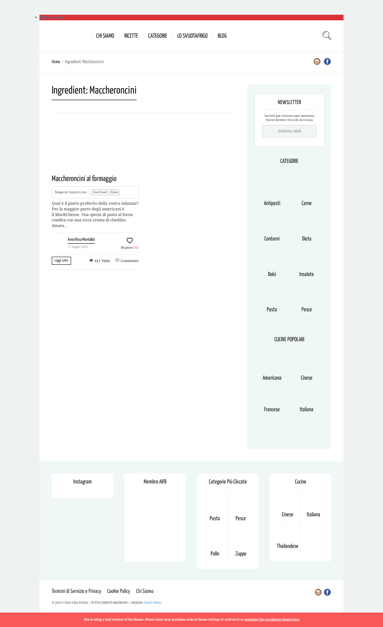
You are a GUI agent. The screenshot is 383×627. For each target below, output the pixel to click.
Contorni (272, 239)
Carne (307, 203)
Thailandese (287, 546)
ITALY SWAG (153, 602)
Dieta (306, 239)
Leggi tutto (61, 260)
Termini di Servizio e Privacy (76, 591)
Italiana (306, 409)
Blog (222, 36)
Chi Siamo (105, 36)
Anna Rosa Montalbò (81, 240)
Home (56, 62)
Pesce (307, 310)
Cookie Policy (118, 591)
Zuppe (240, 554)
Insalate (306, 274)
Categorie (157, 36)
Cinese (306, 378)
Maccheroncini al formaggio (84, 178)
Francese (272, 409)
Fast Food (99, 192)
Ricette (131, 36)
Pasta (114, 192)
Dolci (272, 274)
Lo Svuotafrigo (192, 36)
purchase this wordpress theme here (271, 619)
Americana (272, 378)
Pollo (215, 554)
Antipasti (272, 203)
